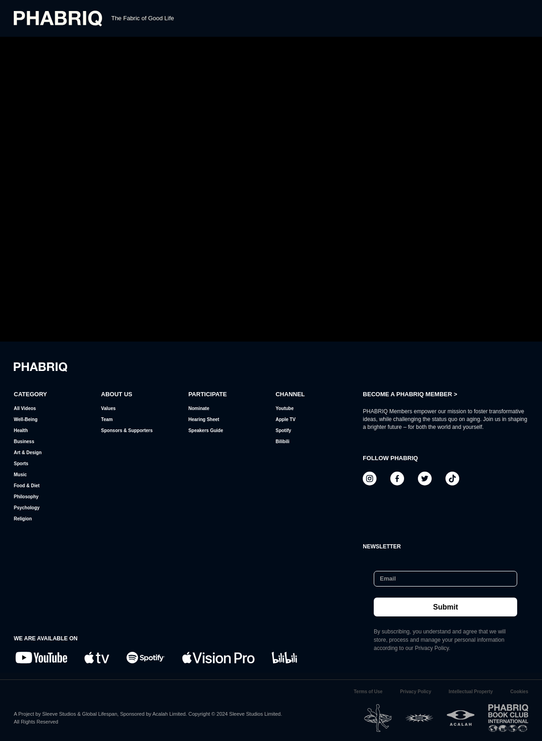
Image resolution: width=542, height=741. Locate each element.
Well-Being (25, 419)
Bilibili (282, 441)
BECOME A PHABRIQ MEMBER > (410, 394)
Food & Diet (27, 485)
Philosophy (26, 496)
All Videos (25, 408)
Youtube (284, 408)
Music (20, 474)
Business (24, 441)
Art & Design (28, 452)
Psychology (27, 507)
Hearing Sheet (203, 419)
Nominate (199, 408)
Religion (23, 518)
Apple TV (285, 419)
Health (21, 430)
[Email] (442, 578)
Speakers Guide (205, 430)
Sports (21, 463)
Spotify (283, 430)
